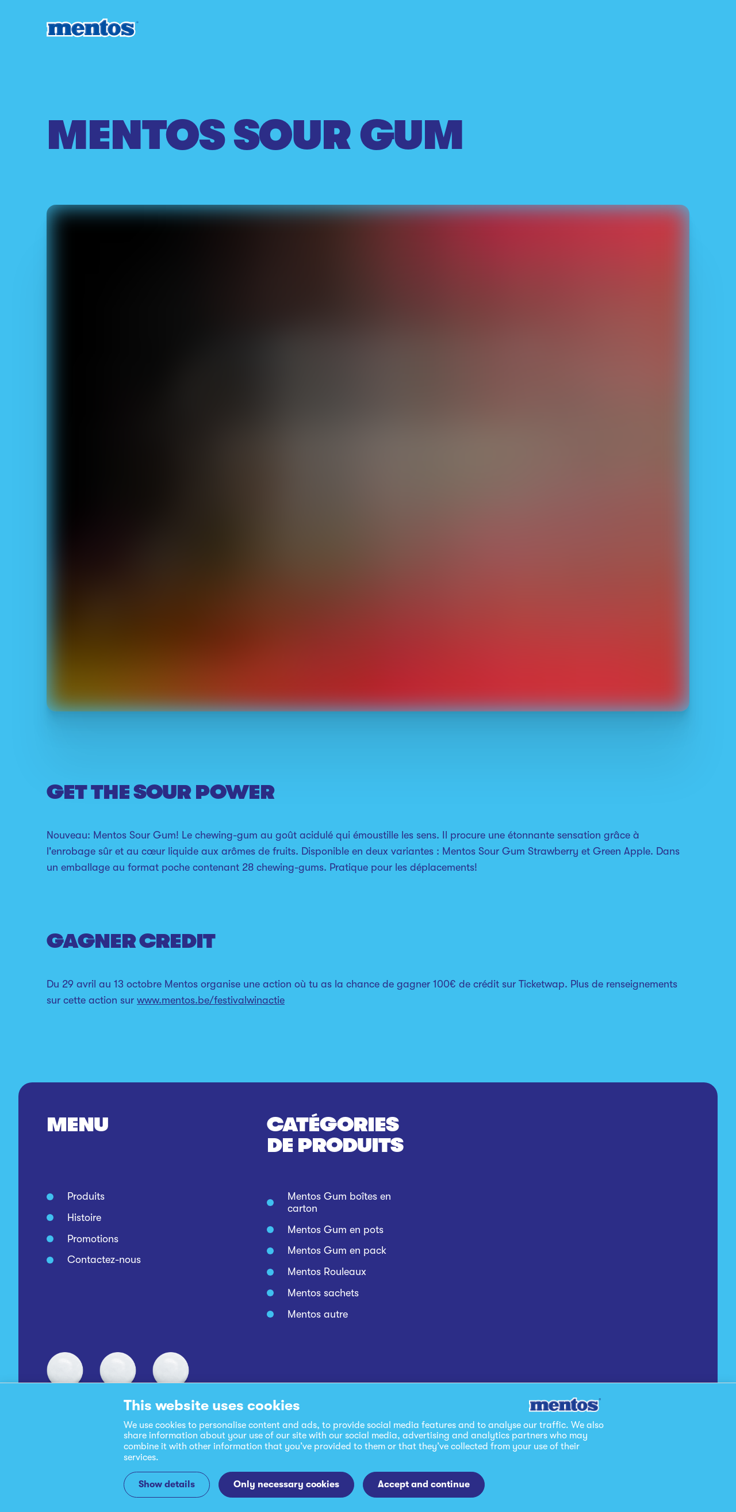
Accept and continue (424, 1484)
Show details (167, 1484)
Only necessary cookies (286, 1484)
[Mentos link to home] (93, 27)
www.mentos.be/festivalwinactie (211, 1000)
